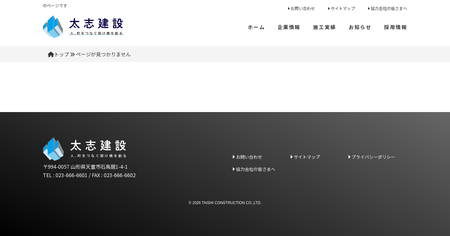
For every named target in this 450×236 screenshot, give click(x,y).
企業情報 (288, 27)
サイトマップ (343, 8)
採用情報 (395, 27)
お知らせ (360, 27)
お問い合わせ (303, 8)
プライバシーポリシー (373, 157)
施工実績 (324, 27)
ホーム (256, 27)
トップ (61, 54)
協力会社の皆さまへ (389, 8)
